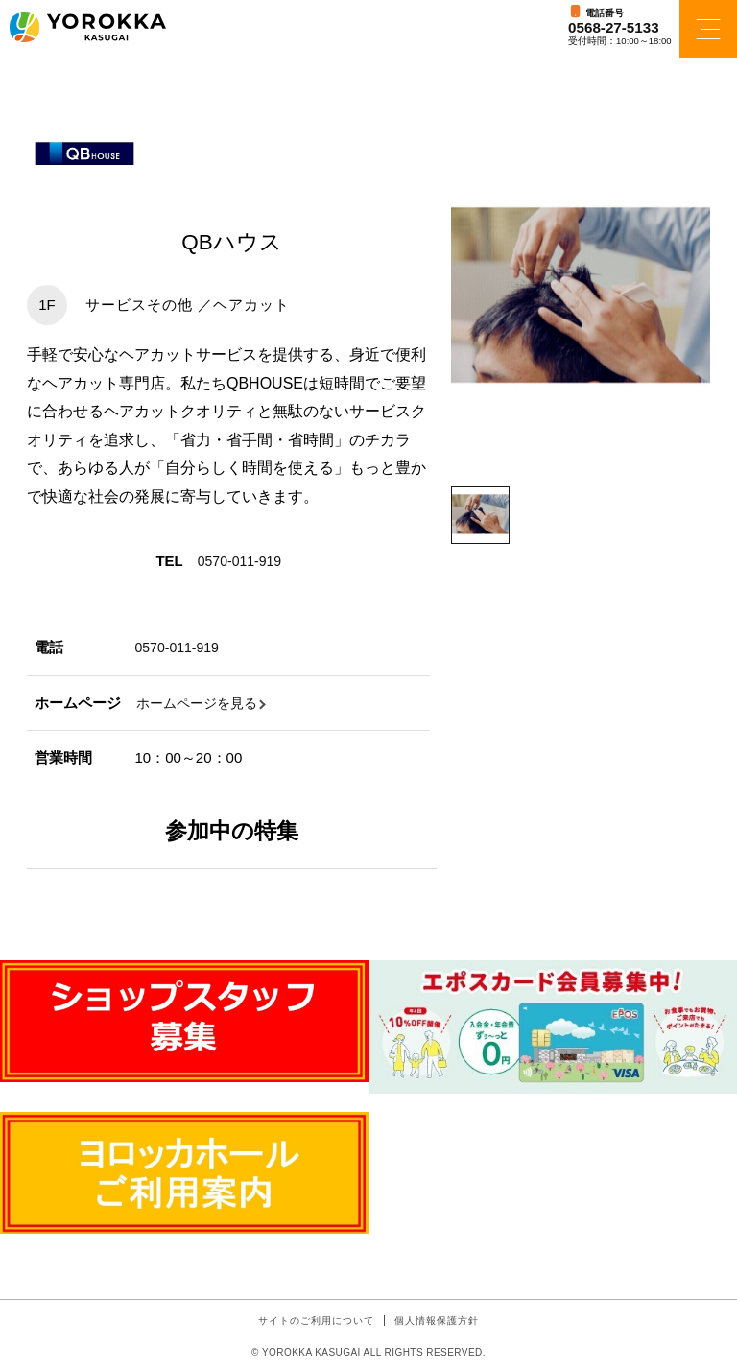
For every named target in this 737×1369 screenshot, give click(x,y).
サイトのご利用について (316, 1320)
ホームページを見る (201, 703)
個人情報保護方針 (436, 1320)
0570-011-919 (242, 561)
